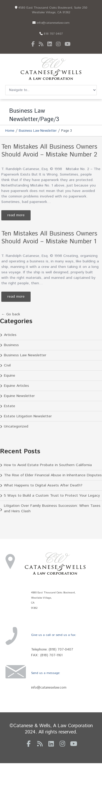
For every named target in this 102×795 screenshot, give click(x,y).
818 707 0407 (51, 34)
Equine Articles (16, 385)
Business (11, 345)
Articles (10, 335)
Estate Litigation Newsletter (28, 416)
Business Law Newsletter (38, 130)
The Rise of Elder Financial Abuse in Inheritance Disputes (53, 475)
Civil (7, 365)
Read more (16, 215)
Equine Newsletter (19, 396)
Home (9, 130)
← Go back (10, 314)
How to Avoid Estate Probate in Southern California (48, 465)
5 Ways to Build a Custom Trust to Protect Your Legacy (52, 495)
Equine (9, 375)
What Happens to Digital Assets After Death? (43, 485)
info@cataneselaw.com (51, 23)
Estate (9, 406)
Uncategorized (16, 426)
